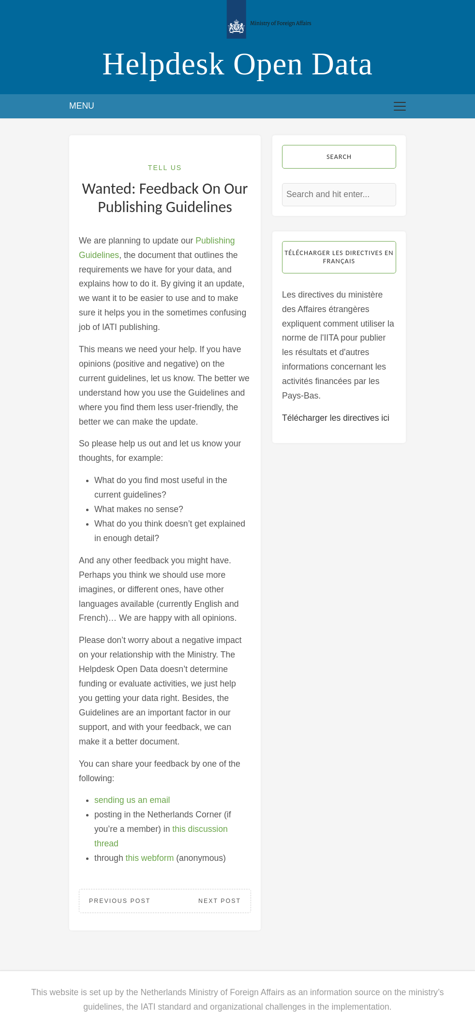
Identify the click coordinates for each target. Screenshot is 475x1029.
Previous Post (119, 901)
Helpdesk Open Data (237, 63)
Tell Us (165, 168)
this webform (150, 858)
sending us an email (132, 800)
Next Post (219, 901)
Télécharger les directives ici (335, 418)
